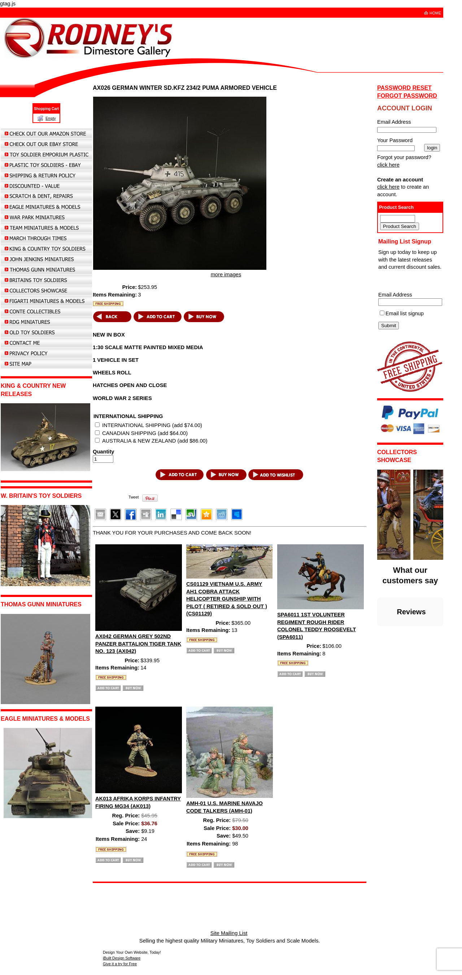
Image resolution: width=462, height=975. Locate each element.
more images (226, 274)
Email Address (395, 295)
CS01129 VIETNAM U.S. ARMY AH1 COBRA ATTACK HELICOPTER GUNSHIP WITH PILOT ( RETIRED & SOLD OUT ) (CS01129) (226, 598)
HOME (435, 13)
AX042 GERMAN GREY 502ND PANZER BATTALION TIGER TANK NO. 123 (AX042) (138, 643)
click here (388, 165)
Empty (50, 118)
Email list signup (404, 313)
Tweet (133, 497)
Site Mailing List (229, 933)
